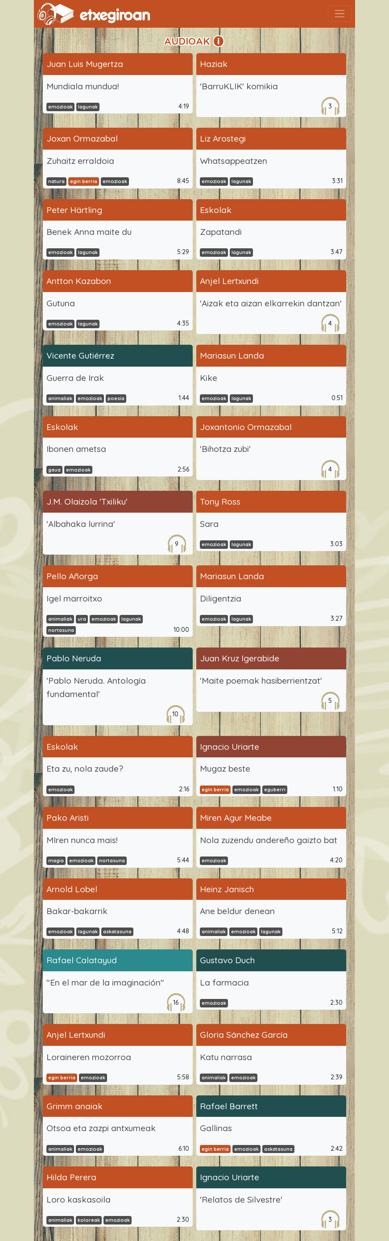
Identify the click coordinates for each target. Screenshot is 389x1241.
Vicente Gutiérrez (80, 355)
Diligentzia (220, 598)
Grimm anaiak (74, 1106)
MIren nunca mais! (82, 840)
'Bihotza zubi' (225, 448)
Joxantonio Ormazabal (246, 427)
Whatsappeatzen (233, 160)
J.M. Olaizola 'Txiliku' (87, 501)
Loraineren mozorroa (88, 1057)
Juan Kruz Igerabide (239, 658)
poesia (116, 398)
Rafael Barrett (229, 1106)
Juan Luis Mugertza (84, 63)
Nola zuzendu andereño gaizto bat (268, 840)
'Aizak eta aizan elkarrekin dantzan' (271, 303)
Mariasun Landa (232, 355)
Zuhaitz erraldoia (80, 160)
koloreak (89, 1220)
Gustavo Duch (227, 960)
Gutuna (60, 303)
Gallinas (216, 1128)
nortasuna (61, 630)
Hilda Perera (71, 1177)
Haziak (214, 63)
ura (82, 619)
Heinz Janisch (227, 889)
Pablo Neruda (73, 658)
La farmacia (224, 982)
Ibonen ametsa (76, 448)
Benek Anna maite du (89, 231)
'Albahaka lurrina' (80, 523)
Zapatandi (221, 231)
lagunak (88, 107)
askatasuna (117, 931)
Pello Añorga (72, 576)
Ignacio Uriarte (229, 746)
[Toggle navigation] (340, 13)
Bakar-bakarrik (77, 911)
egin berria (83, 181)
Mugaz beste (225, 768)
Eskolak (216, 210)
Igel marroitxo (74, 598)
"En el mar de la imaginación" (105, 982)
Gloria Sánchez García (244, 1034)
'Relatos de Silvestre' (241, 1199)
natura (56, 181)
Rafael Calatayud (81, 960)
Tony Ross (220, 501)
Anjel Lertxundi (229, 281)
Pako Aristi (67, 817)
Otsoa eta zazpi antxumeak (101, 1128)
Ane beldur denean (237, 911)
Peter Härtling (74, 210)
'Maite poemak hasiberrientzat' (261, 680)
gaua (54, 470)
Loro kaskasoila (78, 1199)
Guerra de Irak (75, 377)
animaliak (60, 398)
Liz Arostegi (223, 138)
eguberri (275, 789)
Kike (208, 377)
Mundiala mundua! (82, 86)
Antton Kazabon (78, 281)
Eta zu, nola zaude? (84, 768)
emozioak (60, 107)
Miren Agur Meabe (236, 817)
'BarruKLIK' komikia (239, 86)
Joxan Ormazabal (82, 138)
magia (56, 860)
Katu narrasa (226, 1057)
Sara (209, 523)
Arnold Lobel (71, 889)
